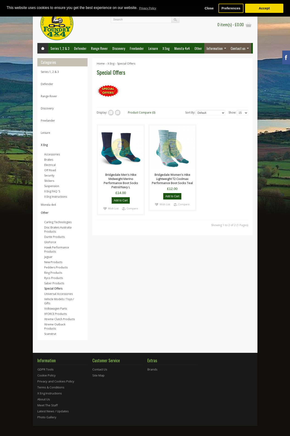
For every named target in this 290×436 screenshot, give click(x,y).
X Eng (166, 48)
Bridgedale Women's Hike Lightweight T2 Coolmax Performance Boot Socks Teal (172, 179)
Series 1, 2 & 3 (59, 48)
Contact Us (99, 369)
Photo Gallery (46, 417)
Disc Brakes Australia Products (58, 229)
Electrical (50, 165)
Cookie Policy (46, 375)
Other (198, 48)
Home (101, 64)
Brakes (48, 160)
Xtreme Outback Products (54, 326)
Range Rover (99, 48)
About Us (43, 399)
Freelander (137, 48)
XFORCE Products (55, 314)
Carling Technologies (58, 222)
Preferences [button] (230, 8)
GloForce (50, 242)
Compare (132, 208)
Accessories (52, 154)
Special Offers (53, 289)
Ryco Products (53, 278)
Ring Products (53, 273)
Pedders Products (56, 267)
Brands (152, 369)
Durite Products (54, 237)
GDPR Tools (45, 369)
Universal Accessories (58, 294)
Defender (80, 48)
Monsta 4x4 (182, 48)
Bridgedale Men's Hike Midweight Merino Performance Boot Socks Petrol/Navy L (121, 181)
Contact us (238, 48)
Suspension (51, 186)
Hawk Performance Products (56, 249)
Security (49, 175)
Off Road (50, 170)
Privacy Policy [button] (147, 8)
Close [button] (209, 8)
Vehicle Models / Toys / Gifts (59, 301)
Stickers (49, 181)
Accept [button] (264, 8)
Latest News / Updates (53, 411)
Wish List (113, 208)
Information (215, 48)
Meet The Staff (47, 405)
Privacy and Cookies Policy (55, 381)
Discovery (118, 48)
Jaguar (48, 257)
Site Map (98, 375)
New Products (53, 262)
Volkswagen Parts (55, 309)
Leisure (153, 48)
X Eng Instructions (55, 197)
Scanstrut (50, 334)
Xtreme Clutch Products (59, 319)
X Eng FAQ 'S (52, 191)
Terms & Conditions (50, 387)
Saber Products (54, 283)
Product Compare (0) (141, 112)
